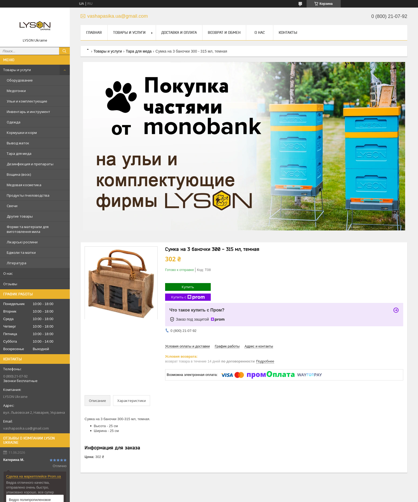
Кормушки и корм (22, 132)
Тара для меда (19, 153)
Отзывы (10, 283)
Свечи (12, 205)
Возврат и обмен (224, 32)
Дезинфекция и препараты (30, 164)
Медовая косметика (24, 184)
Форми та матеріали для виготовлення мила (28, 229)
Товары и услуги (17, 69)
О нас (8, 273)
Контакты (288, 32)
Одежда (13, 122)
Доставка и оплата (179, 32)
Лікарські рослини (22, 242)
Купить (188, 286)
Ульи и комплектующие (27, 101)
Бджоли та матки (21, 252)
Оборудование (20, 80)
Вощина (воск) (19, 174)
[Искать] (64, 51)
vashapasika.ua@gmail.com (26, 428)
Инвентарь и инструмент (28, 111)
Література (16, 263)
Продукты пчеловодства (28, 195)
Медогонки (16, 90)
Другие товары (20, 216)
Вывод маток (18, 143)
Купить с (188, 297)
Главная (94, 32)
